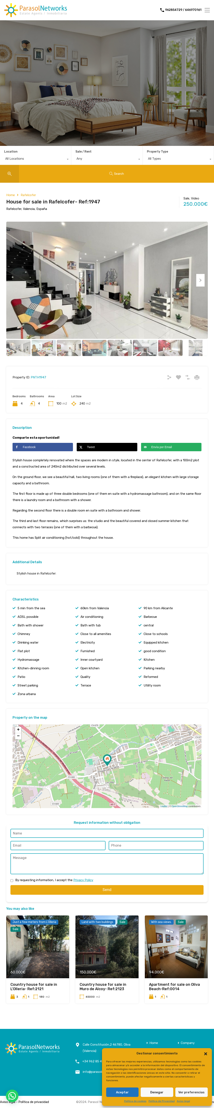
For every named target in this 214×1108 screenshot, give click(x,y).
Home (10, 195)
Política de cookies (135, 1101)
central (149, 625)
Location (11, 151)
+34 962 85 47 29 (95, 1061)
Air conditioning (91, 617)
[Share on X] (107, 447)
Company (188, 1043)
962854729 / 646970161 (183, 10)
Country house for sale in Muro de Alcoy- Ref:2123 (103, 986)
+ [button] (18, 730)
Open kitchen (89, 668)
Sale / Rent (83, 151)
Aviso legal (183, 1101)
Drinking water (28, 642)
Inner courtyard (91, 660)
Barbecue (150, 617)
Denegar (156, 1092)
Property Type (157, 151)
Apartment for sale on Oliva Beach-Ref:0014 (174, 986)
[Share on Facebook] (43, 447)
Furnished (87, 651)
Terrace (85, 685)
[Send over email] (171, 447)
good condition (155, 651)
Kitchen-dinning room (33, 668)
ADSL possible (28, 617)
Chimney (24, 634)
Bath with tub (90, 625)
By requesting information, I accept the (54, 880)
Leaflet (163, 806)
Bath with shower (30, 625)
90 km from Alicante (158, 608)
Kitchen (149, 660)
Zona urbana (27, 694)
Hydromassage (28, 660)
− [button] (18, 736)
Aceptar (122, 1092)
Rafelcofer (28, 195)
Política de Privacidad (162, 1101)
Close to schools (156, 634)
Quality (85, 677)
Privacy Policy (83, 880)
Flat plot (24, 651)
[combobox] (35, 160)
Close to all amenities (95, 634)
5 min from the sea (31, 608)
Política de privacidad (33, 1102)
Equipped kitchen (156, 642)
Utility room (152, 685)
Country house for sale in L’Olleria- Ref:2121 (33, 986)
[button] (206, 1053)
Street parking (28, 685)
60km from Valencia (94, 608)
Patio (21, 677)
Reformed (151, 677)
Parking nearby (154, 668)
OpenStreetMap (180, 806)
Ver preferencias (191, 1092)
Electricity (87, 642)
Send (107, 889)
